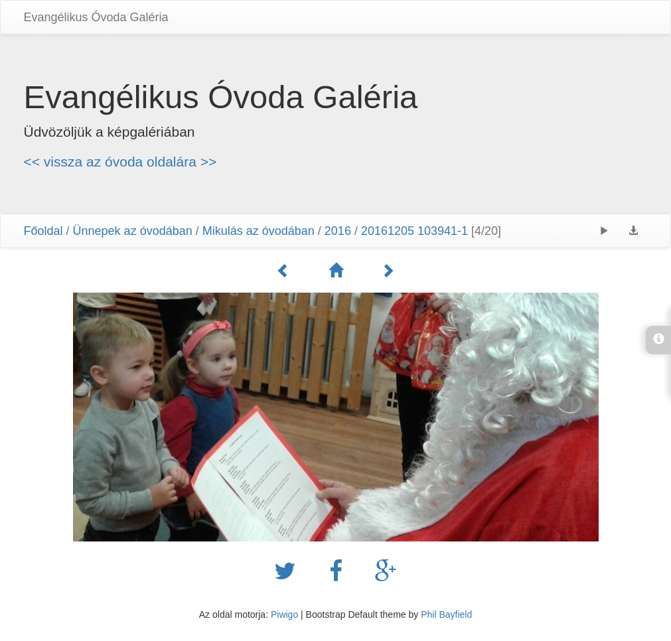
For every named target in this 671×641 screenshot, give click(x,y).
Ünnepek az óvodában (132, 231)
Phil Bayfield (446, 614)
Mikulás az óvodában (258, 231)
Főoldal (43, 231)
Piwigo (284, 614)
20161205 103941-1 (414, 231)
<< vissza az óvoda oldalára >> (120, 161)
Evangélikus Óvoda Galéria (96, 17)
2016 (338, 231)
